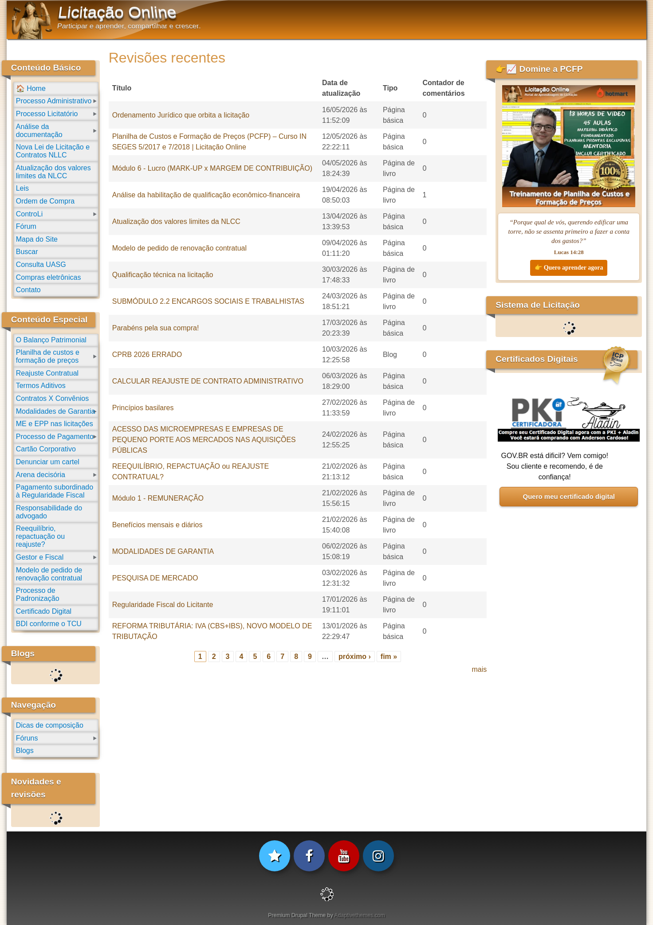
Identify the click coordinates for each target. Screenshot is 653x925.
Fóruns (27, 738)
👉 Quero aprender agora (569, 267)
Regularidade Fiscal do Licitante (162, 604)
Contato (28, 290)
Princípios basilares (143, 408)
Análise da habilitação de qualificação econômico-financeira (206, 195)
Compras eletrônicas (48, 277)
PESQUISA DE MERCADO (155, 578)
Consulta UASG (41, 264)
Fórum (26, 226)
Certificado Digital (43, 611)
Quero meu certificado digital (569, 496)
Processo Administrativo (54, 101)
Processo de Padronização (37, 594)
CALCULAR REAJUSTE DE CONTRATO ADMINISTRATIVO (207, 381)
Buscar (27, 251)
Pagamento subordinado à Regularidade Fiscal (54, 491)
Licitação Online (117, 12)
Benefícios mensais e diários (157, 525)
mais (479, 669)
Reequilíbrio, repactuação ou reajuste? (40, 536)
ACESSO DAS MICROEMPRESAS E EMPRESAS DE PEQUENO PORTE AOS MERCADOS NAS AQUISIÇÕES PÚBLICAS (204, 439)
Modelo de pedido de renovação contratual (179, 248)
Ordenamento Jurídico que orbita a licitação (181, 115)
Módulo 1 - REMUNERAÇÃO (158, 498)
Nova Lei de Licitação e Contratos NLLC (53, 151)
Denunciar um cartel (47, 462)
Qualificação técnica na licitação (162, 274)
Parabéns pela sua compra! (155, 328)
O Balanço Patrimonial (51, 340)
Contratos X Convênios (52, 398)
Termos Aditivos (41, 385)
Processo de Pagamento (55, 436)
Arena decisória (40, 474)
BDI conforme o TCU (49, 623)
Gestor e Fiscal (40, 557)
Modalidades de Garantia (55, 411)
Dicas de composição (49, 725)
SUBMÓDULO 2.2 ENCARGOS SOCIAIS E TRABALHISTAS (208, 301)
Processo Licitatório (47, 114)
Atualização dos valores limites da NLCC (176, 221)
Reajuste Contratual (47, 373)
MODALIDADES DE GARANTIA (163, 551)
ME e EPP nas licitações (54, 423)
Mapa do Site (37, 239)
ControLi (29, 214)
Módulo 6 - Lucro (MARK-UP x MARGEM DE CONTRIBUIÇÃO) (212, 168)
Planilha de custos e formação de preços (47, 356)
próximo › (354, 656)
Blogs (25, 750)
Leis (22, 188)
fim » (389, 656)
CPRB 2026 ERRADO (147, 354)
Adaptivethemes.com (359, 915)
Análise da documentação (39, 130)
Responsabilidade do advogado (49, 512)
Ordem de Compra (45, 201)
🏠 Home (31, 88)
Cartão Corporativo (46, 449)
